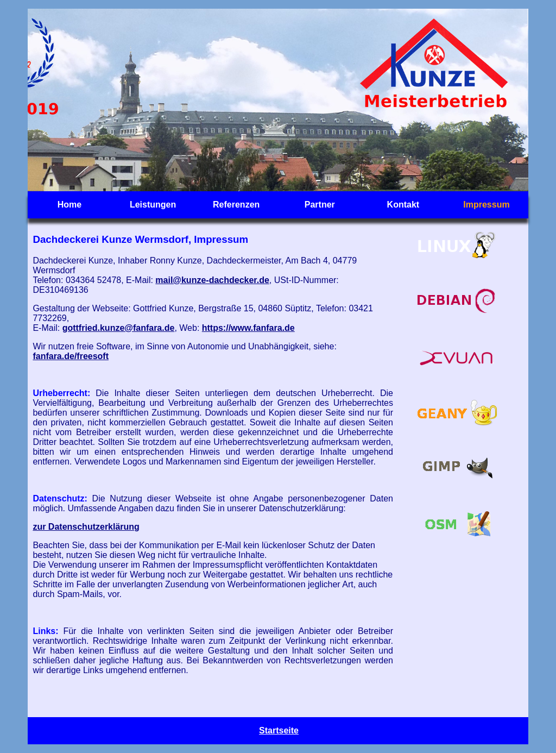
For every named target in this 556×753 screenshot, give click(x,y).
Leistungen (153, 204)
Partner (320, 204)
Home (69, 204)
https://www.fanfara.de (248, 327)
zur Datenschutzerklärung (86, 526)
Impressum (486, 204)
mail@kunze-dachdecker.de (212, 280)
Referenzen (236, 204)
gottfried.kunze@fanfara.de (118, 327)
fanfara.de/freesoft (71, 356)
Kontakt (403, 204)
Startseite (279, 730)
